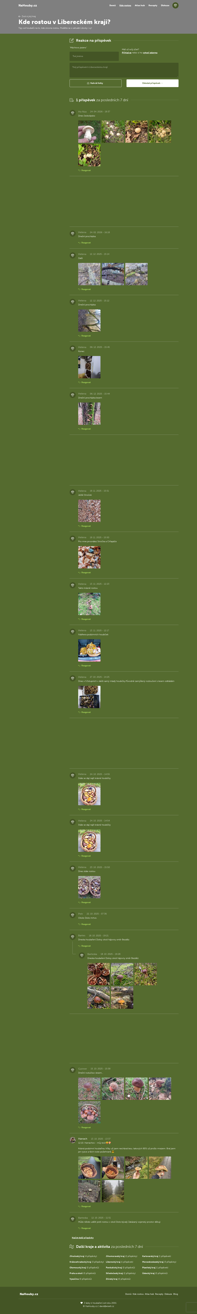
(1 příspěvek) (156, 1256)
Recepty (153, 5)
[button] (96, 83)
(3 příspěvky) (87, 1262)
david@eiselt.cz (106, 1306)
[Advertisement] (41, 83)
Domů (112, 5)
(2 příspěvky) (121, 1256)
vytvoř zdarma (150, 52)
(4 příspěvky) (83, 1256)
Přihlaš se (126, 52)
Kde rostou (125, 5)
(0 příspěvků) (84, 1267)
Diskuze (165, 5)
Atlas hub (140, 5)
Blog (175, 1294)
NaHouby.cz (27, 5)
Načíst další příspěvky (83, 1237)
